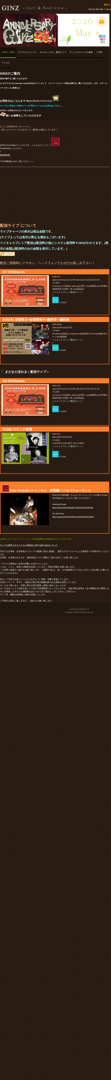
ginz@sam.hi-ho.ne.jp (43, 100)
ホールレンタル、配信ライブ (53, 52)
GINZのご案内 (8, 52)
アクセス (6, 62)
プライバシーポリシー (79, 608)
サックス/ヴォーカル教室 (81, 52)
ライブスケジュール (27, 52)
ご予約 (99, 52)
